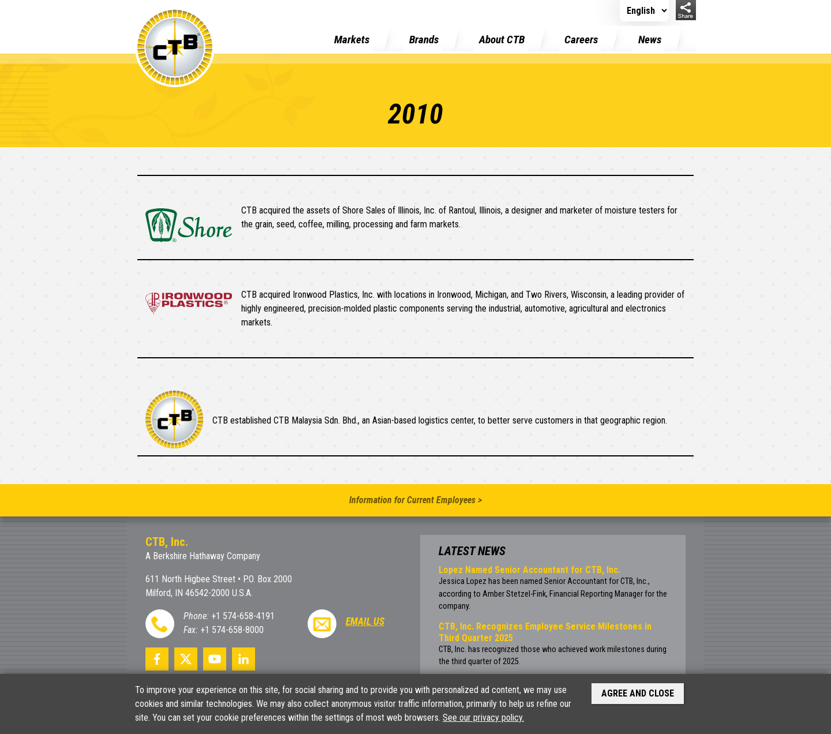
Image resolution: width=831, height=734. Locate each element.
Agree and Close (637, 693)
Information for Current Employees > (415, 500)
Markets (351, 39)
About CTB (502, 39)
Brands (424, 39)
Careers (581, 39)
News (649, 39)
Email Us (365, 621)
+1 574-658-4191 (243, 616)
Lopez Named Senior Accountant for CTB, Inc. (529, 569)
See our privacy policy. (483, 717)
